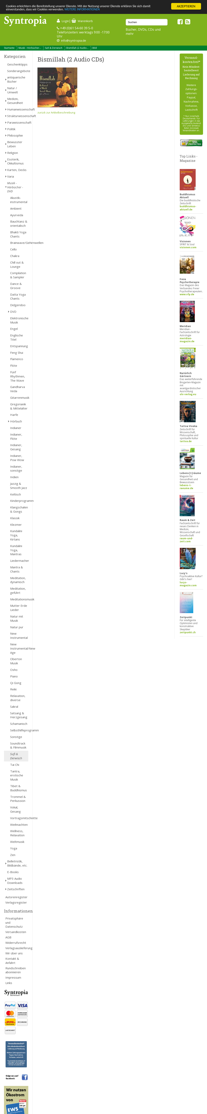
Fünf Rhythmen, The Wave (17, 376)
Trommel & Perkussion (18, 799)
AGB (8, 937)
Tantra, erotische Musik (16, 775)
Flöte (13, 365)
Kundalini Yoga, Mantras (16, 550)
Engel (14, 329)
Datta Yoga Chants (18, 296)
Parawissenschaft (17, 122)
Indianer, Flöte (16, 436)
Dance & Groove (16, 286)
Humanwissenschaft (17, 109)
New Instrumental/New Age (19, 648)
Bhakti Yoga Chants (18, 234)
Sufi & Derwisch (53, 48)
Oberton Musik (16, 661)
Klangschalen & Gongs (19, 509)
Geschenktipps (17, 64)
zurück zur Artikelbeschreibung (56, 112)
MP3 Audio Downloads (15, 881)
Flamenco (16, 359)
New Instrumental (19, 635)
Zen (12, 855)
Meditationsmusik (19, 599)
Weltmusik (17, 842)
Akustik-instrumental (18, 200)
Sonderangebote (17, 71)
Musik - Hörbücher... (30, 48)
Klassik (15, 518)
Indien (14, 477)
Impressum (13, 977)
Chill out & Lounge (17, 264)
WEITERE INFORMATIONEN (86, 10)
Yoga (13, 848)
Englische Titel (16, 337)
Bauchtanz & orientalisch (18, 223)
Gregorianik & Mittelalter (18, 406)
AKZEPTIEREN (186, 6)
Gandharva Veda (17, 389)
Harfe (14, 415)
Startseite (9, 48)
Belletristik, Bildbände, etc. (17, 863)
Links (8, 983)
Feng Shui (16, 353)
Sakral (14, 706)
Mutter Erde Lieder (18, 608)
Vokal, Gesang (15, 809)
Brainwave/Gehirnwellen (19, 243)
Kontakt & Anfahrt (12, 961)
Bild (94, 48)
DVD (13, 312)
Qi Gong (15, 683)
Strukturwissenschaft (17, 116)
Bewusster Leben (14, 144)
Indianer (15, 428)
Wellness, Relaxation (17, 833)
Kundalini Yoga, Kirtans (16, 535)
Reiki (13, 689)
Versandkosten (15, 932)
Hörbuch (16, 421)
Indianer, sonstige (16, 468)
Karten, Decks (16, 170)
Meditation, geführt (18, 590)
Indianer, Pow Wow (17, 458)
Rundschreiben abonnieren (15, 970)
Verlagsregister (16, 902)
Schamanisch (18, 724)
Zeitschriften (16, 889)
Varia (10, 176)
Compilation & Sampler (18, 275)
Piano (14, 676)
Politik (11, 129)
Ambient (16, 208)
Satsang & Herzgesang (18, 715)
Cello (13, 249)
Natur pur (16, 627)
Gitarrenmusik (19, 398)
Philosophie (15, 135)
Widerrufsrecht (15, 943)
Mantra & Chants (16, 569)
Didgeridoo (18, 305)
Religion (12, 153)
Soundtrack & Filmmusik (18, 745)
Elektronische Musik (19, 320)
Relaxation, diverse (17, 698)
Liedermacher (19, 561)
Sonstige (16, 737)
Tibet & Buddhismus (18, 788)
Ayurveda (16, 215)
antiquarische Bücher (16, 79)
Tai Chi (14, 765)
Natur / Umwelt (12, 90)
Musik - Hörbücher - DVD (15, 187)
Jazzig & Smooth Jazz (18, 486)
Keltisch (15, 494)
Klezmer (16, 525)
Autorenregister (16, 897)
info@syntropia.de (73, 40)
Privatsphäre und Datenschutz (14, 922)
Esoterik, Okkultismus (15, 161)
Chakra (14, 256)
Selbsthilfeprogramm (19, 730)
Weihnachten (19, 825)
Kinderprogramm (19, 501)
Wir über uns (14, 953)
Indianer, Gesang (16, 447)
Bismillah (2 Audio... (77, 48)
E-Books (13, 872)
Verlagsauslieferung (16, 948)
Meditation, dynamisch (18, 580)
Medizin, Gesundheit (15, 101)
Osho (14, 670)
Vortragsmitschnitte (19, 818)
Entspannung (19, 346)
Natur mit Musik (16, 618)
